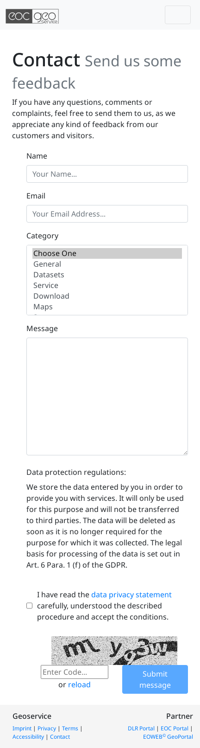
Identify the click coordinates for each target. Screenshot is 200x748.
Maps (107, 306)
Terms (70, 728)
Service (107, 285)
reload (79, 684)
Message (42, 328)
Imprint (21, 728)
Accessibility (28, 737)
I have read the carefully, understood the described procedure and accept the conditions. (104, 605)
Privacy (47, 728)
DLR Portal (141, 728)
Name (36, 156)
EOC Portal (174, 728)
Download (107, 296)
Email (35, 196)
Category (42, 235)
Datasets (107, 274)
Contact (60, 737)
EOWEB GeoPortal (168, 737)
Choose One (107, 253)
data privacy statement (131, 594)
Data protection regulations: (76, 472)
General (107, 264)
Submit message (155, 679)
